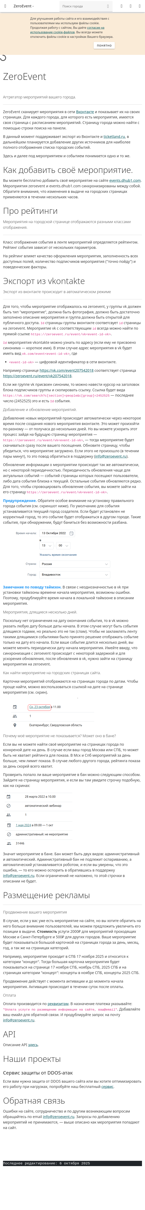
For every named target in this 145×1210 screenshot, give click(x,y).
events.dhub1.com (125, 180)
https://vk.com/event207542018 (67, 370)
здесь (33, 1044)
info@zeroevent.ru (110, 456)
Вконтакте (85, 111)
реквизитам (58, 1003)
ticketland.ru (114, 136)
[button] (108, 6)
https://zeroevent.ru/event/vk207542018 (37, 375)
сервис (107, 1086)
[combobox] (86, 6)
